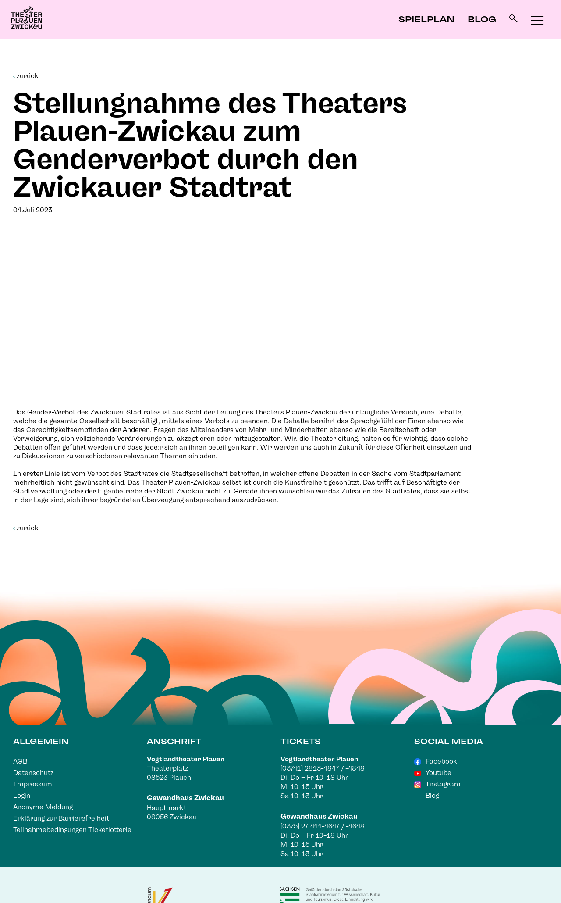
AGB (20, 761)
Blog (482, 19)
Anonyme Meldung (43, 807)
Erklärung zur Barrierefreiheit (61, 818)
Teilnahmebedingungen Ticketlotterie (72, 830)
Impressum (32, 784)
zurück (26, 76)
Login (21, 795)
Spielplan (426, 19)
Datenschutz (33, 773)
